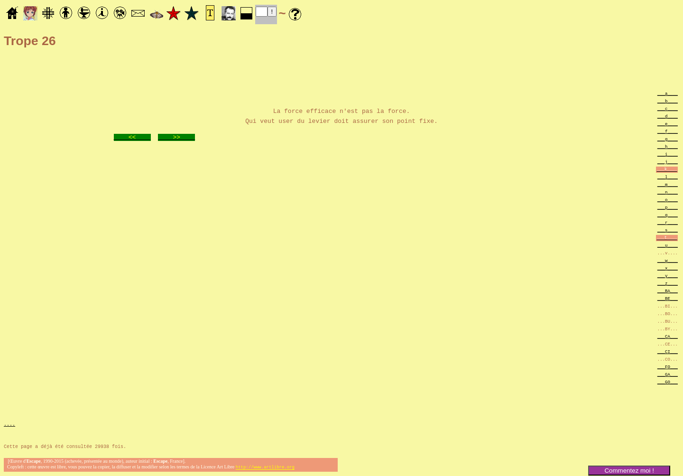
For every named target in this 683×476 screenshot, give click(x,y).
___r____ (667, 222)
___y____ (667, 275)
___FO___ (667, 367)
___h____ (667, 146)
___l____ (667, 177)
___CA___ (667, 336)
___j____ (667, 162)
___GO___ (667, 382)
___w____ (667, 260)
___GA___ (667, 374)
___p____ (667, 207)
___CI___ (667, 351)
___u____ (667, 245)
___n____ (667, 192)
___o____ (667, 199)
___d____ (667, 116)
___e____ (667, 124)
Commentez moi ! (629, 470)
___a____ (667, 93)
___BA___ (667, 291)
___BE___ (667, 298)
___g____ (667, 139)
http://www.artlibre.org (265, 468)
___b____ (667, 101)
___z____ (667, 283)
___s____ (667, 230)
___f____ (667, 131)
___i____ (667, 154)
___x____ (667, 268)
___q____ (667, 215)
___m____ (667, 184)
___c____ (667, 108)
